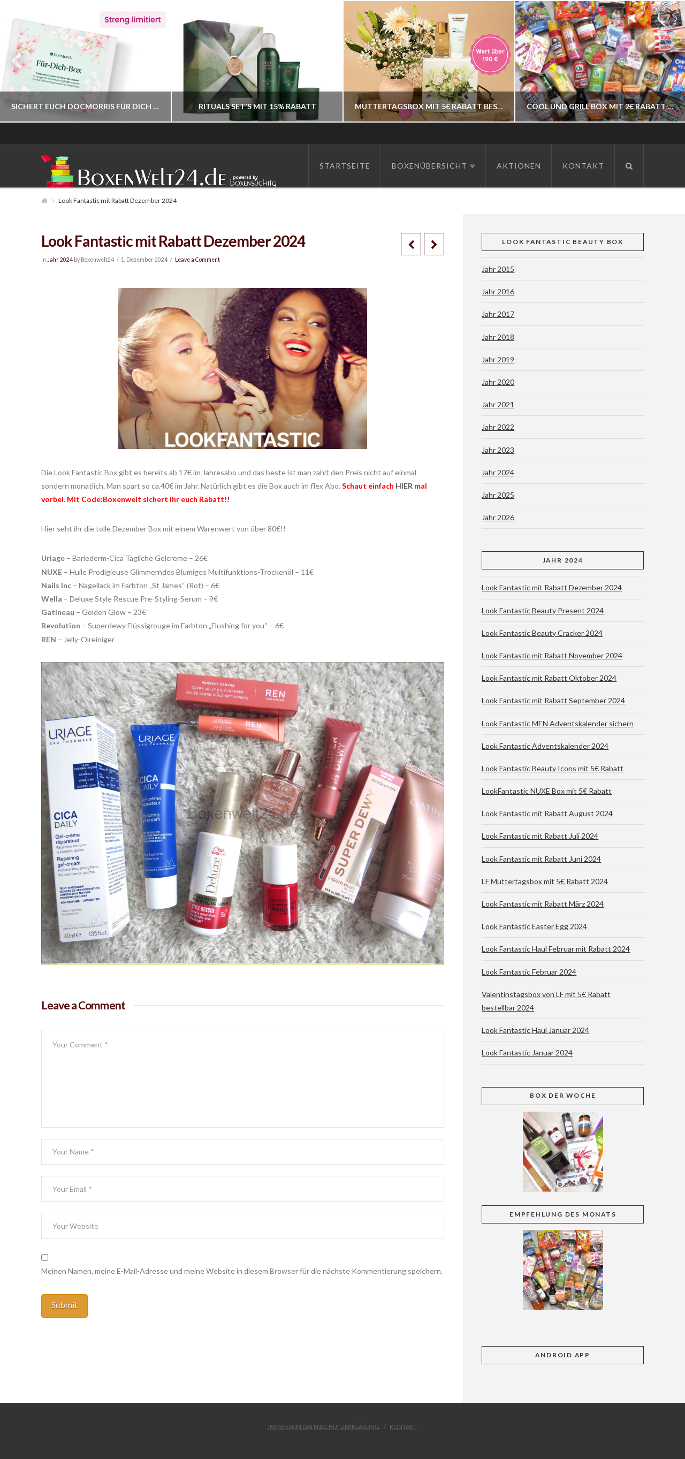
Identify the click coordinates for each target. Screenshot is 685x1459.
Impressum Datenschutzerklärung (323, 1426)
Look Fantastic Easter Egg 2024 (534, 926)
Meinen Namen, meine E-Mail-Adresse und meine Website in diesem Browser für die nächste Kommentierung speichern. (242, 1270)
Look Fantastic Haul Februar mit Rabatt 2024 (556, 948)
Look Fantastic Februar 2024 (529, 971)
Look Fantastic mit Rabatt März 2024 (543, 903)
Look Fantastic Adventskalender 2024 (545, 745)
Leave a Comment (197, 259)
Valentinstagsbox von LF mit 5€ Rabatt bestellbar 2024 (546, 1001)
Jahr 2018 (498, 336)
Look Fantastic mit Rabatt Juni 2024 (541, 858)
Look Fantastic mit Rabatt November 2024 (552, 655)
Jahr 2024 (60, 259)
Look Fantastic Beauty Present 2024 (543, 610)
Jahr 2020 (498, 381)
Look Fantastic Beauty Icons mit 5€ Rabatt (552, 768)
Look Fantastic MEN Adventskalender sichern (558, 723)
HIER (404, 485)
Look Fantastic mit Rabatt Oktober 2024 (549, 677)
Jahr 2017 (498, 313)
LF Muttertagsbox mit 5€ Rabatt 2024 (545, 881)
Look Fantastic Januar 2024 (527, 1052)
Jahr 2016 (498, 291)
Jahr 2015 (498, 268)
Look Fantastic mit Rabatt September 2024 (553, 700)
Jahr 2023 (498, 449)
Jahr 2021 (498, 404)
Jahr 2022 (498, 426)
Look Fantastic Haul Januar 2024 (535, 1030)
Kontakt (403, 1426)
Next (662, 61)
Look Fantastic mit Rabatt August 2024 (547, 813)
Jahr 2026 (498, 517)
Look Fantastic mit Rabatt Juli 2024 (540, 835)
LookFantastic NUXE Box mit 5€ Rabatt (547, 790)
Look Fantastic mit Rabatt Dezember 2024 (552, 587)
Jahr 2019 (498, 359)
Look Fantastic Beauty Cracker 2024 (542, 632)
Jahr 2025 (498, 494)
